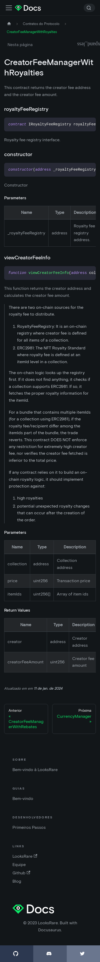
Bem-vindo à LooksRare (35, 769)
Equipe (19, 864)
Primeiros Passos (29, 827)
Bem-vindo (22, 798)
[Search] (89, 8)
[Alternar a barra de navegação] (9, 8)
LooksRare (24, 856)
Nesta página (20, 44)
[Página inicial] (9, 24)
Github (21, 872)
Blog (16, 881)
